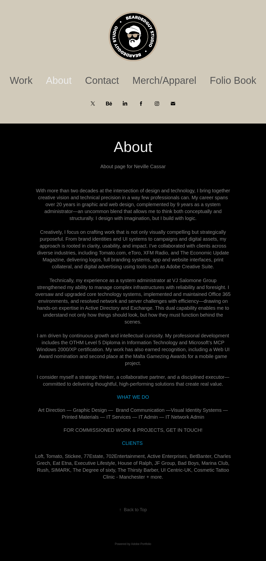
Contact (102, 80)
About (59, 80)
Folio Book (233, 80)
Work (21, 80)
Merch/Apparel (164, 80)
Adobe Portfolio (141, 544)
